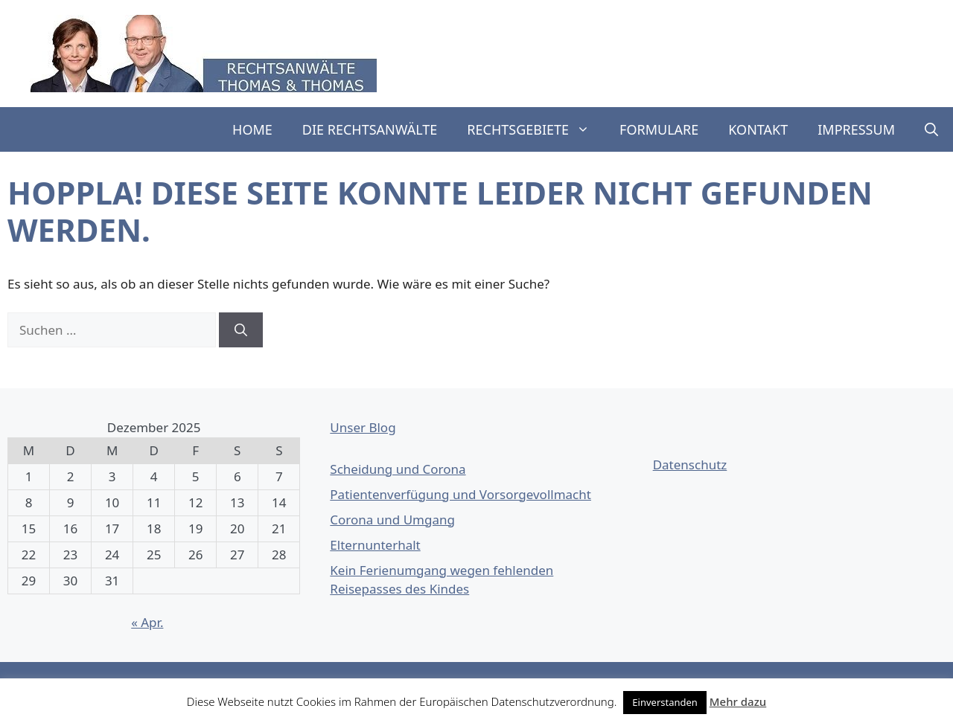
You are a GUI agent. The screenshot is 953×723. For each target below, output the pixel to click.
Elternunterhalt (375, 544)
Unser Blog (362, 427)
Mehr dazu (738, 701)
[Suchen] (241, 330)
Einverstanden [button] (665, 702)
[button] (931, 129)
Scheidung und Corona (397, 469)
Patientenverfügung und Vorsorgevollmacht (460, 494)
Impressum (856, 129)
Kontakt (758, 129)
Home (252, 129)
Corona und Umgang (392, 519)
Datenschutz (690, 464)
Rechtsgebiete (536, 129)
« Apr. (147, 622)
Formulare (658, 129)
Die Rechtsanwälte (370, 129)
